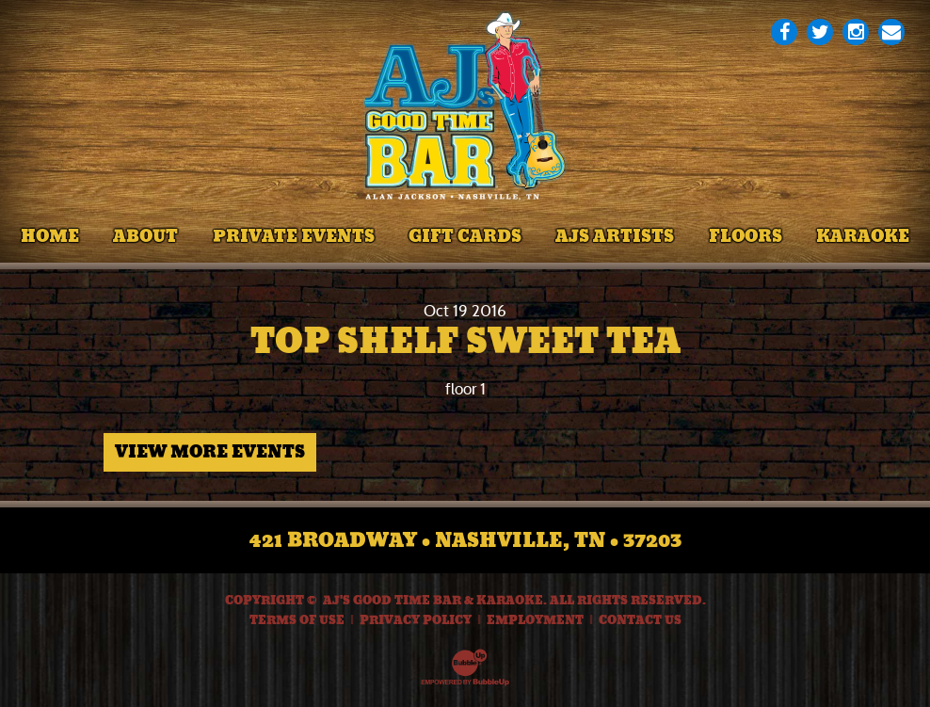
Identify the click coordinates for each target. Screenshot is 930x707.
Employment (535, 620)
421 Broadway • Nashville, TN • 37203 (465, 540)
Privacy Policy (416, 620)
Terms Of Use (297, 620)
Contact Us (640, 620)
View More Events (210, 452)
